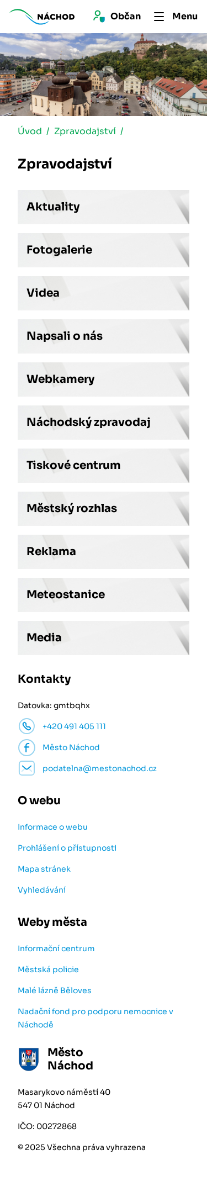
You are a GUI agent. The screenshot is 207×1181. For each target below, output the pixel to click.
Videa (43, 293)
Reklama (51, 551)
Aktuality (52, 207)
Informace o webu (53, 827)
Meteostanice (65, 595)
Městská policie (48, 969)
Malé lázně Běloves (55, 990)
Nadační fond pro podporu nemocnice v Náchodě (95, 1018)
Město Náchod (71, 747)
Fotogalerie (59, 250)
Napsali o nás (64, 336)
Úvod (30, 131)
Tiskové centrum (73, 465)
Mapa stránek (44, 869)
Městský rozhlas (71, 508)
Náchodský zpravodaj (88, 422)
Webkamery (60, 379)
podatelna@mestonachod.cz (100, 768)
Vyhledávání (42, 890)
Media (44, 638)
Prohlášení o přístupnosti (67, 848)
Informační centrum (56, 948)
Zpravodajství (85, 131)
